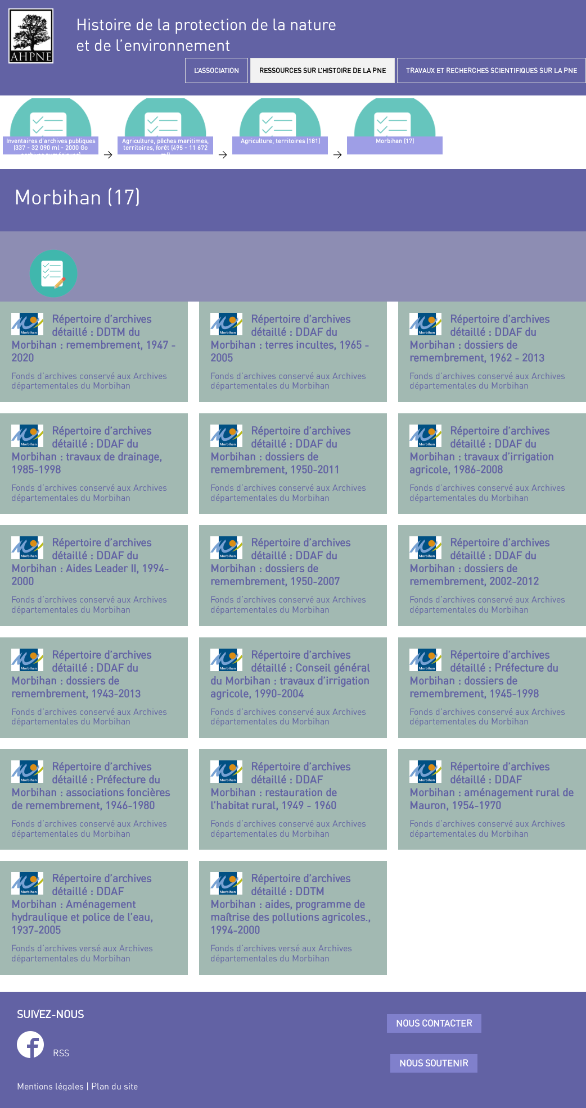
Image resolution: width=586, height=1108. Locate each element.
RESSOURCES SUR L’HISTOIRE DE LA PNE (322, 70)
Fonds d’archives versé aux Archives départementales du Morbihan (94, 918)
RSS (61, 1053)
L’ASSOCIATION (216, 70)
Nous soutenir (433, 1063)
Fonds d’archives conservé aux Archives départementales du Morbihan (94, 351)
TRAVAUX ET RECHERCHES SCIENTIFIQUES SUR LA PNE (491, 70)
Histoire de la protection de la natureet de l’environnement (206, 35)
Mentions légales (50, 1086)
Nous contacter (434, 1023)
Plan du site (114, 1086)
